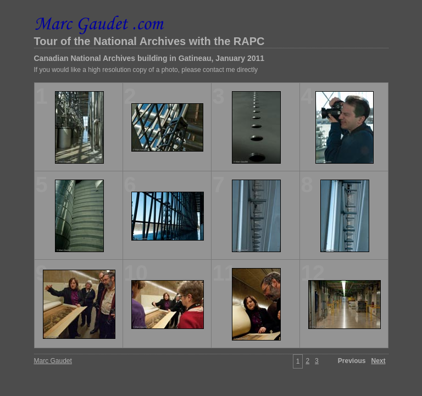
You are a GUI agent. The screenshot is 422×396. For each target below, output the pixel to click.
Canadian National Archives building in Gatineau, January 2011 (149, 58)
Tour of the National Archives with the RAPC (149, 41)
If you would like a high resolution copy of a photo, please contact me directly (146, 70)
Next (378, 361)
